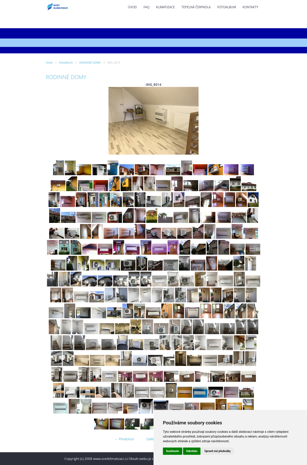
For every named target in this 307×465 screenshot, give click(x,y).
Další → (152, 439)
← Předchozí (124, 439)
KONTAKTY (250, 7)
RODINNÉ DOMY (90, 62)
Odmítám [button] (192, 451)
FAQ (146, 7)
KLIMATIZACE (165, 7)
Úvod (132, 7)
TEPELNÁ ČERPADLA (196, 7)
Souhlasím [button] (172, 451)
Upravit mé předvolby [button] (217, 451)
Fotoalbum (226, 7)
